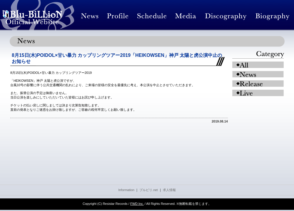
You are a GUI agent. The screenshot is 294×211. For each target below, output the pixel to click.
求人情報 (169, 190)
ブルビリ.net (148, 190)
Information (126, 190)
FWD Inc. (137, 203)
